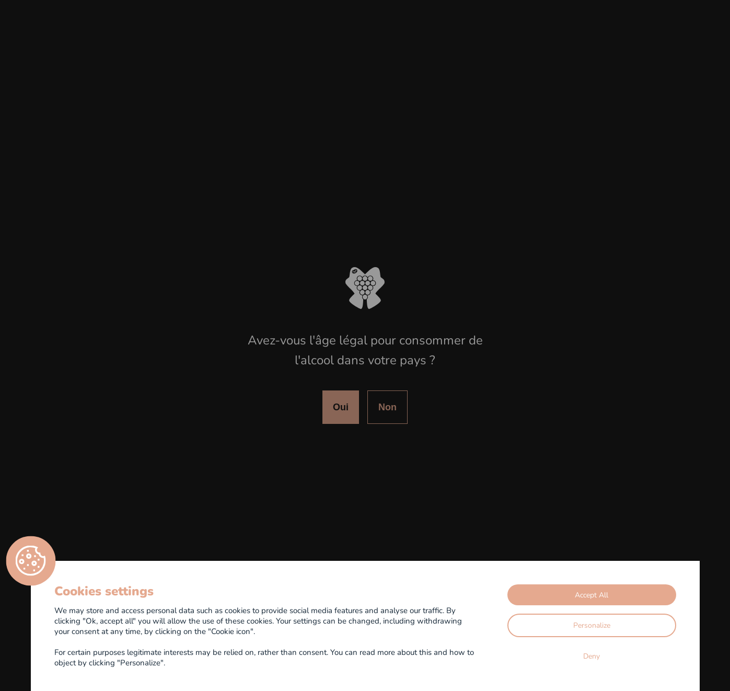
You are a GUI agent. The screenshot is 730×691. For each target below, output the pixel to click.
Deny (591, 656)
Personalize (591, 625)
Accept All (591, 595)
